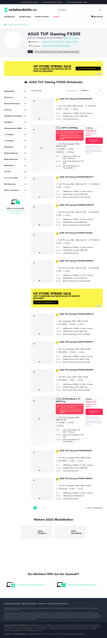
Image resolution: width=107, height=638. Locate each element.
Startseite (5, 24)
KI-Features (8, 97)
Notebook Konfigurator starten (25, 585)
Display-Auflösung (11, 153)
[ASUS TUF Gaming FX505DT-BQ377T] (42, 187)
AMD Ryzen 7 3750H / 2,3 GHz (74, 113)
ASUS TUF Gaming (22, 25)
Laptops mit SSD (71, 41)
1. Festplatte (9, 134)
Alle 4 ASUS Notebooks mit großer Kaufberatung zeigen (57, 52)
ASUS (10, 25)
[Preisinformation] (97, 131)
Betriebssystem (10, 184)
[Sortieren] (91, 90)
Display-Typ (8, 147)
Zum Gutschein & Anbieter (94, 141)
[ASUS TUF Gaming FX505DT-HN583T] (42, 271)
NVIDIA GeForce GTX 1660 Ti (74, 359)
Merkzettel (98, 17)
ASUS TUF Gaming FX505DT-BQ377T (76, 177)
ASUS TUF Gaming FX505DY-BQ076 (75, 478)
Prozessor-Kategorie (12, 103)
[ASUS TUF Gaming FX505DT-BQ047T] (42, 352)
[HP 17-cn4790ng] (42, 138)
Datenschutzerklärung (29, 604)
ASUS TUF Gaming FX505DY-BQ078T (76, 370)
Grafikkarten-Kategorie (13, 116)
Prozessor (8, 110)
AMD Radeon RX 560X (71, 496)
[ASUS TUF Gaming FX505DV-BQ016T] (42, 324)
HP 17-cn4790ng (70, 128)
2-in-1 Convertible (11, 178)
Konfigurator (9, 17)
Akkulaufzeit (9, 165)
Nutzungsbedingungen (12, 604)
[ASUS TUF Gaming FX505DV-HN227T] (42, 215)
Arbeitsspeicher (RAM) (13, 128)
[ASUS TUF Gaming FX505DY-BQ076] (42, 489)
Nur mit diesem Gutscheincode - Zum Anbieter (71, 137)
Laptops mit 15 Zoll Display (53, 41)
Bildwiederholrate (11, 159)
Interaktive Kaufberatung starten (77, 585)
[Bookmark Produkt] (34, 101)
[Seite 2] (44, 507)
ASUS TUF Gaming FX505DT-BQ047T (76, 342)
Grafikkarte (8, 122)
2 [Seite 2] (39, 508)
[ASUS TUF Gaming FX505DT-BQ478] (42, 109)
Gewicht (7, 172)
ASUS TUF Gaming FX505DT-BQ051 (75, 450)
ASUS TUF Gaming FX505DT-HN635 (75, 233)
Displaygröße (9, 91)
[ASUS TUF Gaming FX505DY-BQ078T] (42, 380)
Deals (57, 17)
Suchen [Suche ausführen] (100, 9)
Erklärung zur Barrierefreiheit (57, 604)
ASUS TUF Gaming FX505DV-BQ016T (76, 314)
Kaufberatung (25, 17)
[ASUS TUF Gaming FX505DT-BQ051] (42, 461)
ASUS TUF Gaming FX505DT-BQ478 (56, 46)
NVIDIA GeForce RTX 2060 (73, 222)
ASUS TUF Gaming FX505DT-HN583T (76, 261)
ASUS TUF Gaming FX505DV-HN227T (76, 205)
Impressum (42, 604)
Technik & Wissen (42, 17)
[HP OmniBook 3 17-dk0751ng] (42, 409)
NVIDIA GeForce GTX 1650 (73, 116)
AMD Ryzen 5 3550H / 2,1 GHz (74, 247)
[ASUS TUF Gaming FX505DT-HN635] (42, 243)
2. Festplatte (9, 141)
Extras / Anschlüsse (11, 190)
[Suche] (80, 9)
